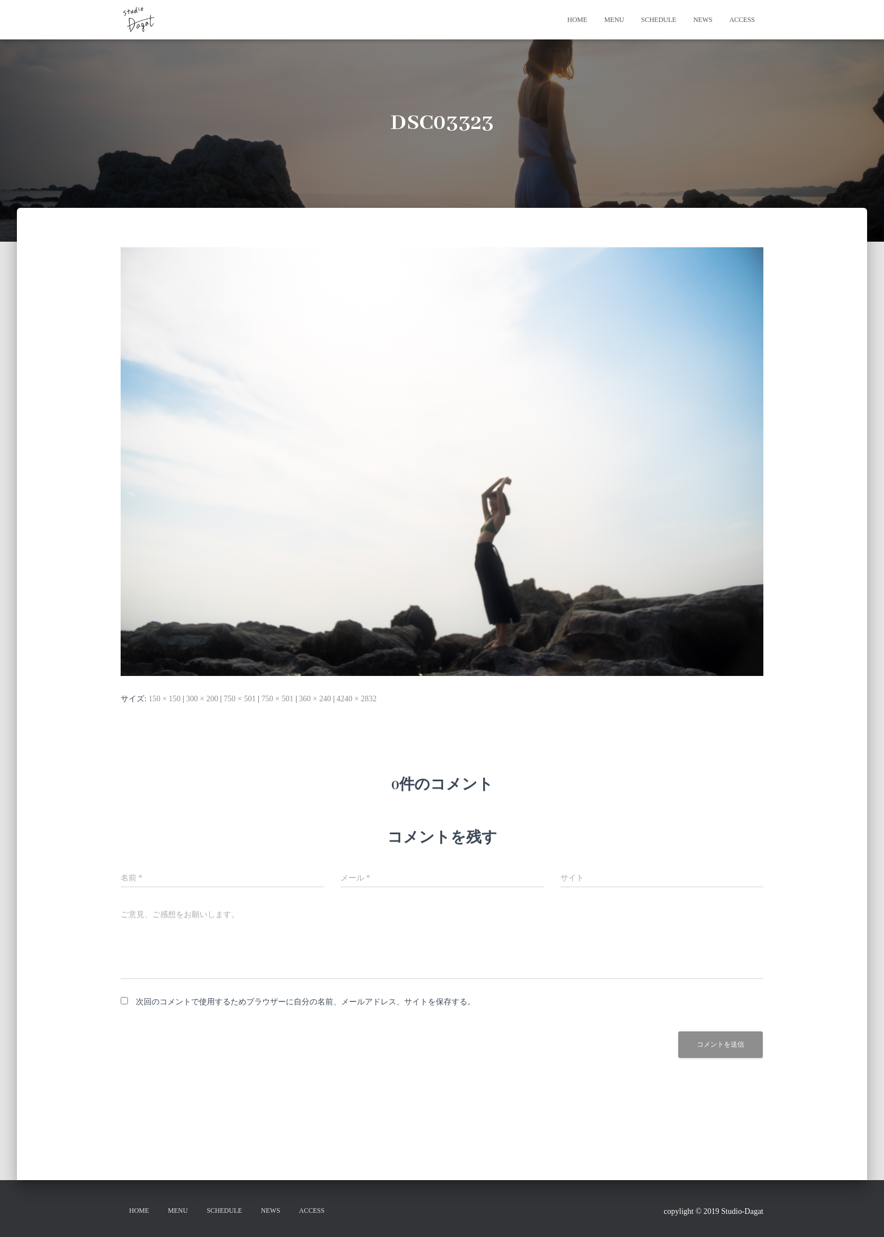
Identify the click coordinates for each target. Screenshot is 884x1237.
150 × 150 (164, 699)
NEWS (703, 20)
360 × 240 (315, 699)
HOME (577, 20)
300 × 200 (202, 699)
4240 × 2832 (357, 699)
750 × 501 (240, 699)
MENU (614, 20)
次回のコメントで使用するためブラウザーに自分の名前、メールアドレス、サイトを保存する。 (305, 1002)
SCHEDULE (659, 20)
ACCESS (742, 20)
